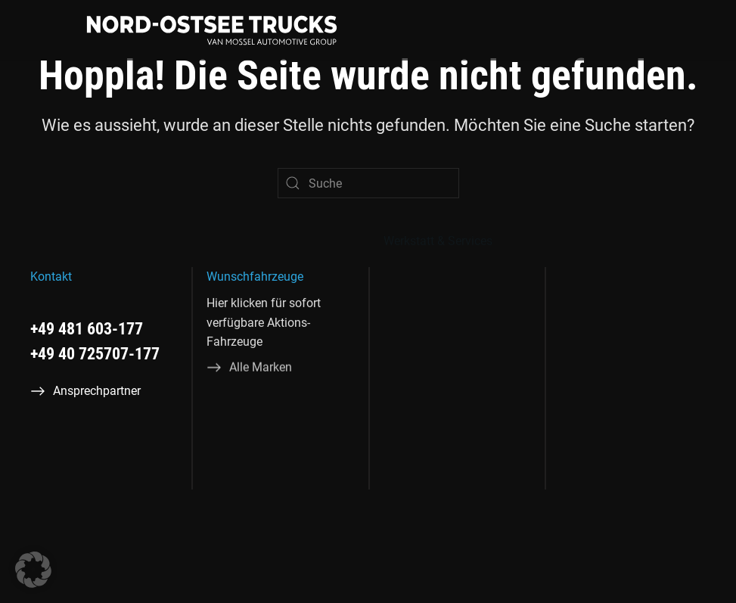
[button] (33, 569)
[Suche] (368, 183)
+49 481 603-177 (86, 328)
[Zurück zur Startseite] (212, 30)
